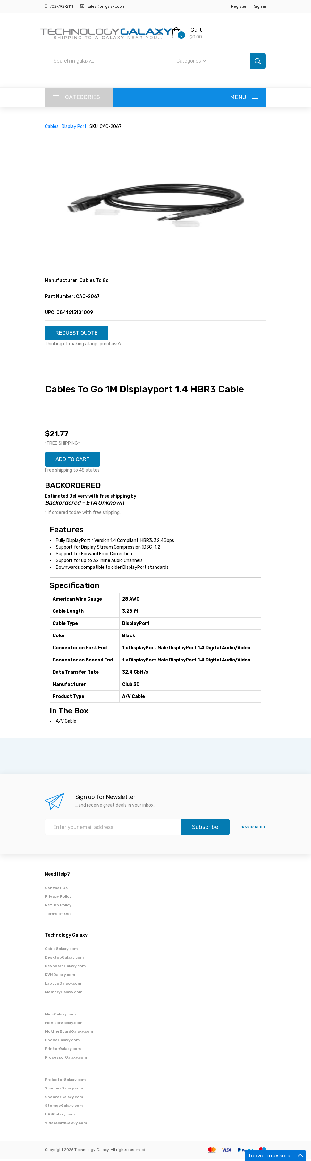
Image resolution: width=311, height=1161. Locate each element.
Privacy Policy (58, 898)
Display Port (74, 126)
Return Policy (58, 907)
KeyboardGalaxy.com (65, 968)
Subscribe (205, 829)
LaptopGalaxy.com (63, 985)
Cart (196, 29)
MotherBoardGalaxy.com (69, 1033)
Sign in (260, 6)
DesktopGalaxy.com (64, 959)
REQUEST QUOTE (79, 333)
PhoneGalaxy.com (62, 1042)
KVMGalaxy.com (60, 977)
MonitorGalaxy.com (63, 1025)
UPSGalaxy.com (60, 1116)
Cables (52, 126)
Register (238, 6)
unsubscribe (253, 829)
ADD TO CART (75, 461)
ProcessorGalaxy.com (66, 1059)
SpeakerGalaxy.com (64, 1099)
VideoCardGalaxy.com (66, 1125)
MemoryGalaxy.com (63, 994)
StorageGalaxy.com (64, 1108)
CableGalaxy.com (61, 951)
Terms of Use (58, 916)
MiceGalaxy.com (60, 1016)
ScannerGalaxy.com (64, 1090)
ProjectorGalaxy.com (65, 1082)
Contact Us (56, 890)
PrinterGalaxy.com (63, 1051)
